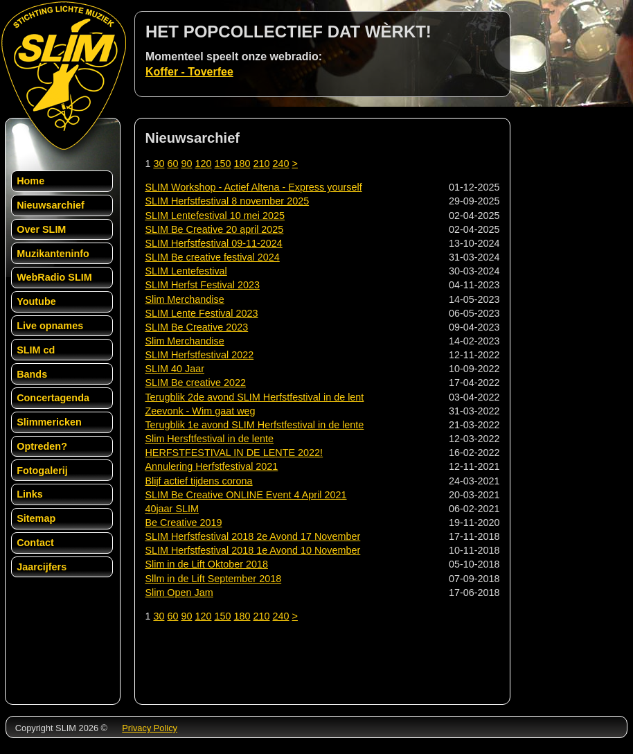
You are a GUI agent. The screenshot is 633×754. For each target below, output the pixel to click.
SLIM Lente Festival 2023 (201, 313)
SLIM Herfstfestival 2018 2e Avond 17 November (252, 536)
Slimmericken (49, 422)
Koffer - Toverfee (189, 72)
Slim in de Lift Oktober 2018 (206, 564)
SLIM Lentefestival (185, 271)
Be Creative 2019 (183, 522)
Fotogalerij (42, 470)
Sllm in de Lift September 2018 (213, 578)
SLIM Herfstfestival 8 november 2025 (227, 201)
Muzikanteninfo (53, 253)
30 (158, 163)
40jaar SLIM (172, 508)
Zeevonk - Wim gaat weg (200, 411)
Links (30, 494)
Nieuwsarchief (50, 205)
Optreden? (42, 446)
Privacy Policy (149, 728)
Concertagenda (53, 397)
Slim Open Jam (179, 592)
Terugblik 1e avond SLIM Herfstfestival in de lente (254, 424)
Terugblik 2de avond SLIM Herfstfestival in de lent (254, 397)
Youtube (36, 301)
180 (241, 163)
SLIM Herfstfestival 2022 (199, 354)
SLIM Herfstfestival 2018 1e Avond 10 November (252, 550)
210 (261, 163)
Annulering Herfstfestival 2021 (211, 466)
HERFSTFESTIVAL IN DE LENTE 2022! (234, 452)
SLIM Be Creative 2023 (196, 327)
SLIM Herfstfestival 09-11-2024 (213, 243)
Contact (35, 542)
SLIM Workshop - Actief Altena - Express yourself (253, 187)
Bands (32, 374)
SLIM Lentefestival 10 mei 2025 (215, 215)
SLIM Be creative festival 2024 (212, 257)
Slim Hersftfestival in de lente (209, 438)
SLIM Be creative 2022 (195, 382)
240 (281, 163)
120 (203, 163)
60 (172, 163)
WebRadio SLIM (54, 277)
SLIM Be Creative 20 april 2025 (214, 229)
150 (222, 163)
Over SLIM (41, 229)
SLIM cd (36, 350)
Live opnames (50, 325)
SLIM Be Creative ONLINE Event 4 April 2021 (245, 494)
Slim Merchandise (184, 299)
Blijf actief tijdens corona (198, 480)
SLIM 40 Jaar (174, 368)
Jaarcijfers (41, 566)
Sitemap (36, 518)
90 (186, 163)
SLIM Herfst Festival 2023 (202, 284)
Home (30, 180)
